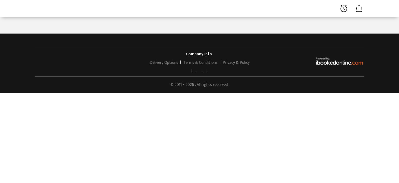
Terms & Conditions (200, 62)
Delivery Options (164, 62)
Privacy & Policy (236, 62)
